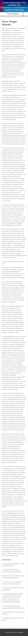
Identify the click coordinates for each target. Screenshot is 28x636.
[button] (23, 14)
